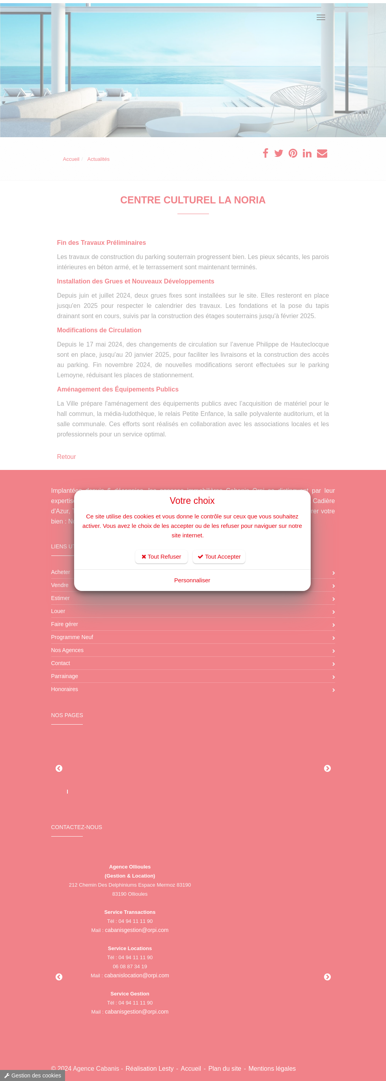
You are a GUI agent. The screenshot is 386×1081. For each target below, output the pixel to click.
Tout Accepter (219, 556)
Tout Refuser (161, 556)
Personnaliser (192, 580)
